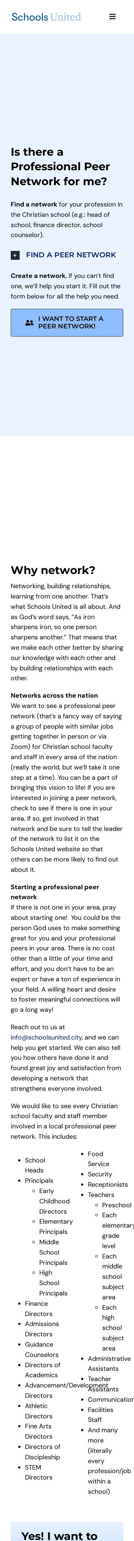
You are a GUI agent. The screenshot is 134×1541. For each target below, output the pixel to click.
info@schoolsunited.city (46, 1037)
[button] (67, 255)
